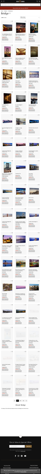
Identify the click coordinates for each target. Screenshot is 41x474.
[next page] (26, 401)
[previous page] (15, 401)
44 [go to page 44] (20, 400)
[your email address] (17, 446)
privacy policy (23, 451)
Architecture (10, 10)
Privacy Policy (23, 471)
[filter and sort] (30, 17)
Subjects (5, 10)
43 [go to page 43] (17, 400)
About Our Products (34, 465)
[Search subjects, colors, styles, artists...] (20, 4)
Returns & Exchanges (7, 467)
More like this (5, 39)
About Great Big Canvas (34, 467)
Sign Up (28, 446)
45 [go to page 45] (23, 400)
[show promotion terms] (20, 8)
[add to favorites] (10, 13)
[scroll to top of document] (20, 437)
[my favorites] (3, 1)
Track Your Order (7, 465)
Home (2, 10)
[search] (37, 1)
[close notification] (39, 470)
